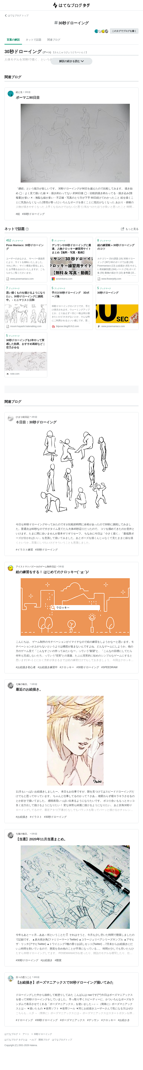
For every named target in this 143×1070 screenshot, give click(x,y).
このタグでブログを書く (124, 31)
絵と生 (19, 92)
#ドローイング (24, 1020)
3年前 (28, 92)
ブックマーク (14, 240)
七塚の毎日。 (22, 684)
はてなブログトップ (62, 1039)
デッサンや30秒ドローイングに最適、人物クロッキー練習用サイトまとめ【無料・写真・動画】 (71, 249)
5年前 (61, 566)
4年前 (34, 417)
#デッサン (93, 1020)
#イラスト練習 (24, 549)
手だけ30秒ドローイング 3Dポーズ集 (70, 294)
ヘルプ (33, 1039)
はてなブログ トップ (16, 15)
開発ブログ (44, 1039)
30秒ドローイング (108, 292)
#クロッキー (67, 667)
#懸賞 (58, 960)
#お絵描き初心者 (26, 667)
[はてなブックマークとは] (27, 229)
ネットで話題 (33, 39)
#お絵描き (22, 816)
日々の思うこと (23, 977)
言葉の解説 (13, 39)
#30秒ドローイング (33, 213)
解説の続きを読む (71, 61)
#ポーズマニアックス (72, 1020)
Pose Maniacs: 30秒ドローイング (25, 247)
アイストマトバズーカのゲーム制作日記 (36, 566)
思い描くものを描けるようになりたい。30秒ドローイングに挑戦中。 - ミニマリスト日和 (25, 296)
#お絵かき (124, 1020)
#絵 (18, 213)
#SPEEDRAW (109, 667)
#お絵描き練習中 (48, 667)
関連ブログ (53, 39)
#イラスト (36, 816)
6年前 (34, 684)
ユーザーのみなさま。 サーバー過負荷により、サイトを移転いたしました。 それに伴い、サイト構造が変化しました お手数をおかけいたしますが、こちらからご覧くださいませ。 (25, 265)
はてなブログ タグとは (15, 1039)
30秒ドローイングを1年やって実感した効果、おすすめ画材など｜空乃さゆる (25, 344)
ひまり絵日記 (22, 417)
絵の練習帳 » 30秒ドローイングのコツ (115, 247)
